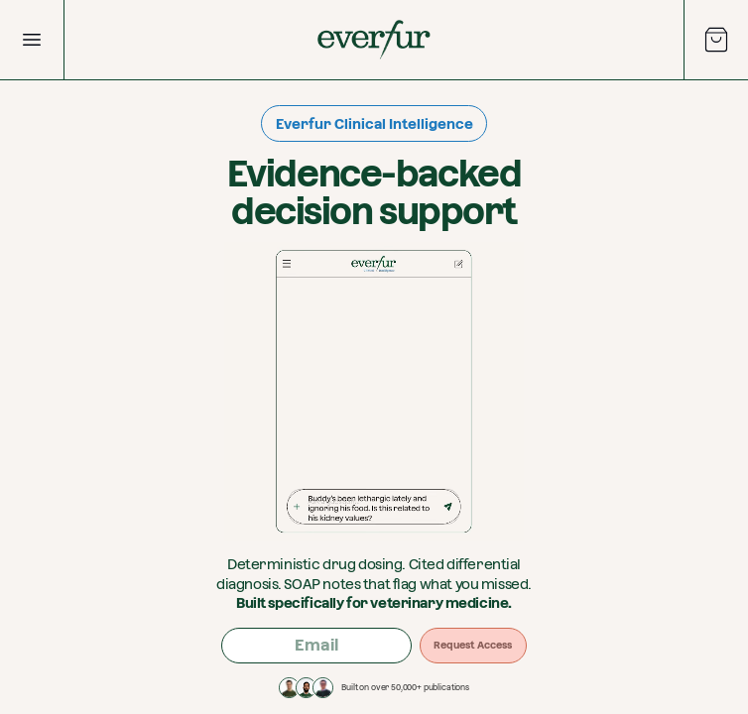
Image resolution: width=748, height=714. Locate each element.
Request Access (473, 645)
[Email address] (316, 645)
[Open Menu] (31, 39)
